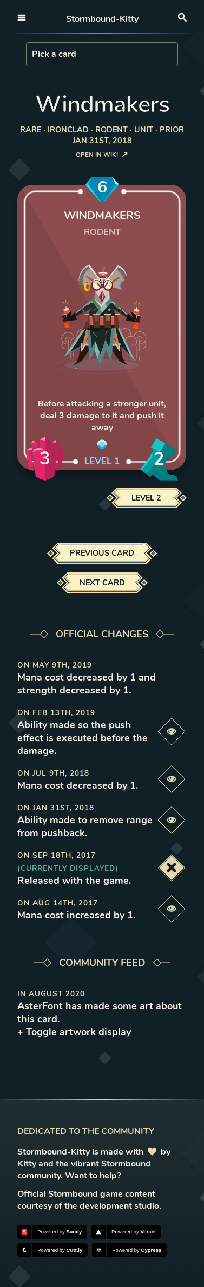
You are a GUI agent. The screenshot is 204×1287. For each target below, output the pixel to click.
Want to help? (93, 1176)
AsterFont (40, 1005)
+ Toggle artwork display (74, 1031)
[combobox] (33, 54)
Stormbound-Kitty (102, 19)
